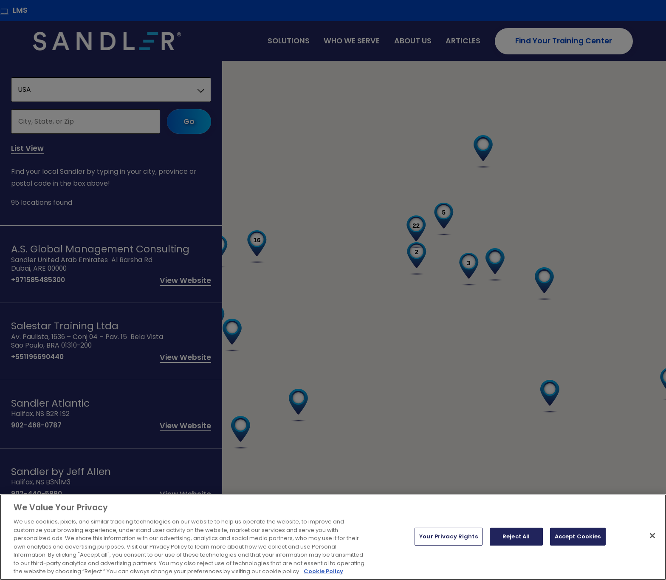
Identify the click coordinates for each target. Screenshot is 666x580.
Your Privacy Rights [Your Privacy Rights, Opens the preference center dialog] (448, 536)
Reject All (516, 536)
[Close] (652, 535)
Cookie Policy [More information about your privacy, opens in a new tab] (323, 571)
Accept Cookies (578, 536)
